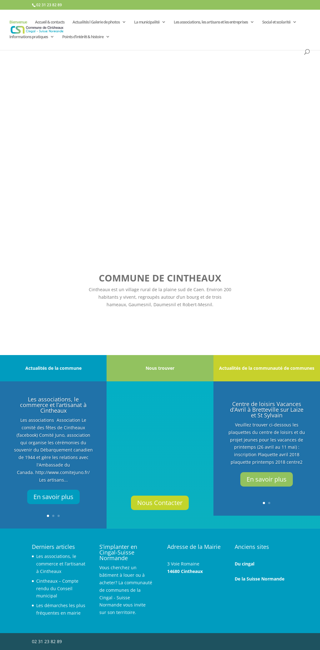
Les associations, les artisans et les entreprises (211, 22)
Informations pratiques (28, 36)
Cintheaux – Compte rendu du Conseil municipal (57, 588)
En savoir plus (53, 497)
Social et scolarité (276, 22)
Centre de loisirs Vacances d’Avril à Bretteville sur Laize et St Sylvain (266, 409)
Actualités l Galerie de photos (96, 22)
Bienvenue (18, 22)
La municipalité (146, 22)
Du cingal (244, 564)
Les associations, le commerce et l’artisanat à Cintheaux (53, 404)
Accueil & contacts (49, 22)
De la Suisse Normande (259, 579)
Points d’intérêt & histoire (82, 36)
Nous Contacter (159, 502)
